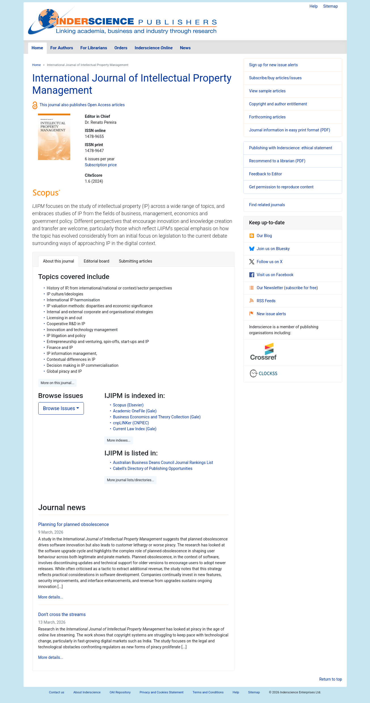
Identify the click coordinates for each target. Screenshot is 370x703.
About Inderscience (87, 692)
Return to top (330, 679)
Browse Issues (59, 408)
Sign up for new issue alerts (273, 65)
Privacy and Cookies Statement (162, 692)
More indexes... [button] (118, 440)
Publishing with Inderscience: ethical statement (290, 148)
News (185, 47)
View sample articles (267, 91)
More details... (50, 597)
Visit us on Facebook (271, 274)
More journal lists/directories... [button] (130, 480)
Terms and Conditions (208, 692)
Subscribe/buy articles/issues (275, 78)
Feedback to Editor (265, 174)
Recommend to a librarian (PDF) (277, 161)
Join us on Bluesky (269, 248)
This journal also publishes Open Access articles (82, 105)
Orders (120, 47)
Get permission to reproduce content (281, 187)
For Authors (61, 47)
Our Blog (260, 235)
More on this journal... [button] (57, 383)
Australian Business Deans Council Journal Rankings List (163, 462)
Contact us (56, 692)
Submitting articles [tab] (135, 261)
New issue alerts (268, 314)
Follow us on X (266, 261)
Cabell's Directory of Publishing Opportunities (153, 468)
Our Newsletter (267, 288)
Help (314, 6)
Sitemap (330, 6)
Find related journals (267, 205)
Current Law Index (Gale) (135, 429)
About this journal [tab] (58, 261)
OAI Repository (120, 692)
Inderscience (154, 47)
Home (37, 47)
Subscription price (101, 165)
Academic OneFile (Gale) (135, 411)
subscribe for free (301, 288)
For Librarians (93, 47)
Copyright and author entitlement (278, 104)
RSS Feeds (263, 301)
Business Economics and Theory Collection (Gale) (157, 417)
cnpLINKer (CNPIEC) (131, 423)
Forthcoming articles (267, 117)
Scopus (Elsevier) (128, 405)
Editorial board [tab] (96, 261)
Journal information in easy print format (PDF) (289, 130)
